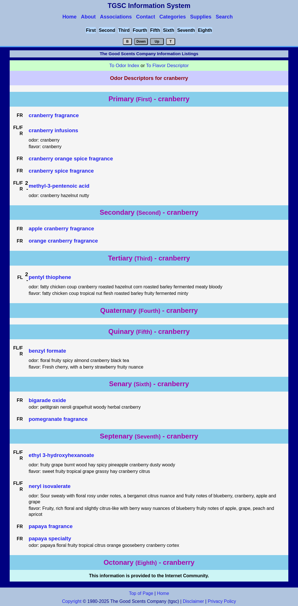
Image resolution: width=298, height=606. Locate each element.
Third (124, 30)
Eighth (205, 30)
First (91, 30)
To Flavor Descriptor (167, 65)
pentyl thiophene (50, 277)
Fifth (155, 30)
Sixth (168, 30)
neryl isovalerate (50, 486)
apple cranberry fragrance (61, 228)
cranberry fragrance (54, 115)
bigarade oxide (47, 400)
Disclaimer (193, 601)
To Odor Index (124, 65)
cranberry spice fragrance (61, 171)
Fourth (140, 30)
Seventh (186, 30)
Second (107, 30)
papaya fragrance (51, 526)
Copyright (71, 601)
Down (141, 42)
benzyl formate (47, 351)
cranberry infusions (53, 130)
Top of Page (141, 593)
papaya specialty (50, 538)
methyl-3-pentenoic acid (59, 186)
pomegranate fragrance (58, 419)
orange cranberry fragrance (63, 241)
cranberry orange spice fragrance (71, 159)
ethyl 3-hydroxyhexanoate (61, 455)
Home (163, 593)
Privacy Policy (221, 601)
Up (157, 42)
